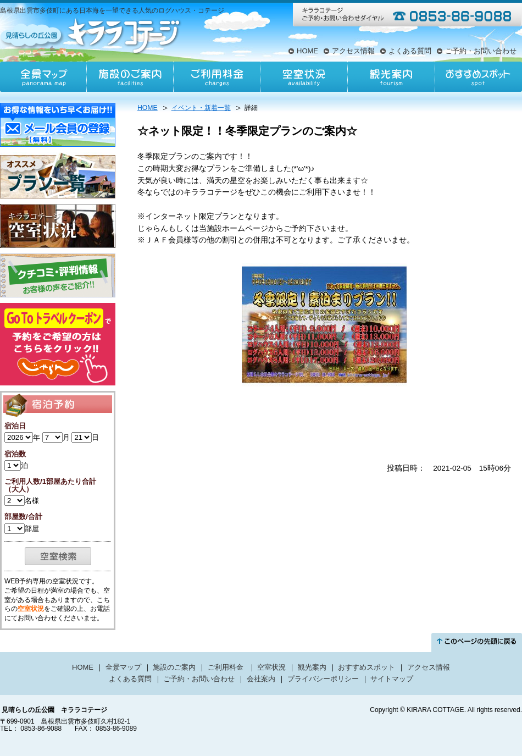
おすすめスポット (478, 77)
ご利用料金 (217, 77)
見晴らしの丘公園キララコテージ (91, 35)
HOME (307, 51)
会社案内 (261, 679)
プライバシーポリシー (323, 679)
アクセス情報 (353, 51)
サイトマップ (391, 679)
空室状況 (303, 77)
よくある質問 (409, 51)
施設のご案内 (130, 77)
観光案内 (390, 77)
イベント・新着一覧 (201, 108)
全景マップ (43, 77)
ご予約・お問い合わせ (481, 51)
